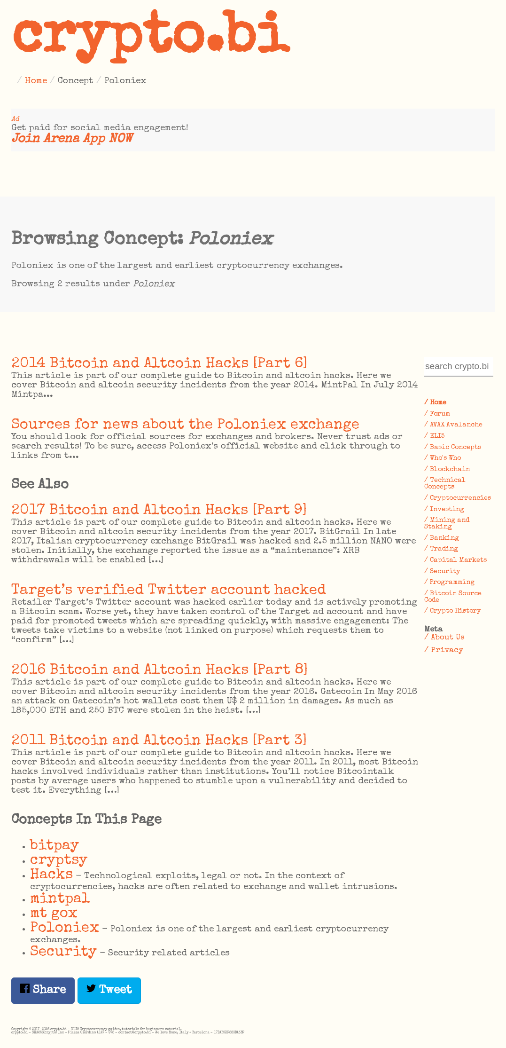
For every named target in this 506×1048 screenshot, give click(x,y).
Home (36, 81)
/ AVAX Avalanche (453, 425)
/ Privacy (443, 650)
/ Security (442, 571)
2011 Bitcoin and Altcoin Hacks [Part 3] (159, 741)
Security (63, 952)
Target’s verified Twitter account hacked (168, 590)
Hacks (51, 875)
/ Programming (449, 582)
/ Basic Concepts (452, 447)
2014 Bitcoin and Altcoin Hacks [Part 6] (159, 364)
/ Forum (437, 414)
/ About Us (444, 638)
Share (43, 990)
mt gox (54, 913)
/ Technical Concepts (445, 483)
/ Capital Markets (455, 560)
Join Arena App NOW (71, 139)
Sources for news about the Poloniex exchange (185, 425)
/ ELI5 (434, 436)
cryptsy (58, 860)
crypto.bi (149, 39)
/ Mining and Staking (446, 523)
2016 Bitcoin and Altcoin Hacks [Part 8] (159, 670)
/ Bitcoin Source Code (453, 597)
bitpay (54, 846)
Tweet (109, 990)
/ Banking (441, 538)
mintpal (60, 899)
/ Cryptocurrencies (457, 498)
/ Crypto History (452, 611)
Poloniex (64, 928)
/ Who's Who (442, 458)
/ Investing (444, 509)
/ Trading (441, 549)
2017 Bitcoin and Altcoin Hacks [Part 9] (159, 511)
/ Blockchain (447, 469)
